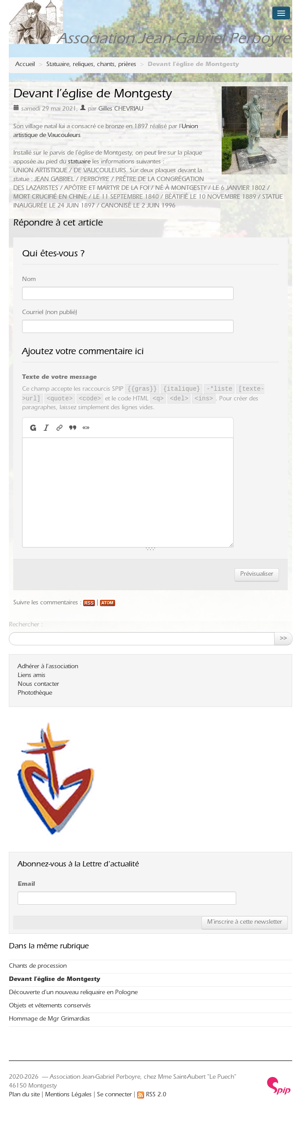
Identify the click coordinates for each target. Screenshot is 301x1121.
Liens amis (31, 676)
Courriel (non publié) (49, 313)
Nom (29, 280)
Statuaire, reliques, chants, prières (91, 65)
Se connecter (114, 1095)
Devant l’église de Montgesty (54, 980)
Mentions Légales (68, 1095)
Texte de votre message (59, 378)
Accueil (25, 65)
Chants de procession (38, 967)
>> (283, 639)
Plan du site (24, 1095)
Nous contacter (38, 685)
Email (26, 885)
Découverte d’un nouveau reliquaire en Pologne (73, 993)
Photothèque (35, 694)
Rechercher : (26, 625)
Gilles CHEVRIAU (120, 110)
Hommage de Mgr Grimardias (49, 1020)
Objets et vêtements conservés (50, 1006)
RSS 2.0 (151, 1095)
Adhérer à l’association (48, 667)
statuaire (79, 162)
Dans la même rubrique (49, 947)
